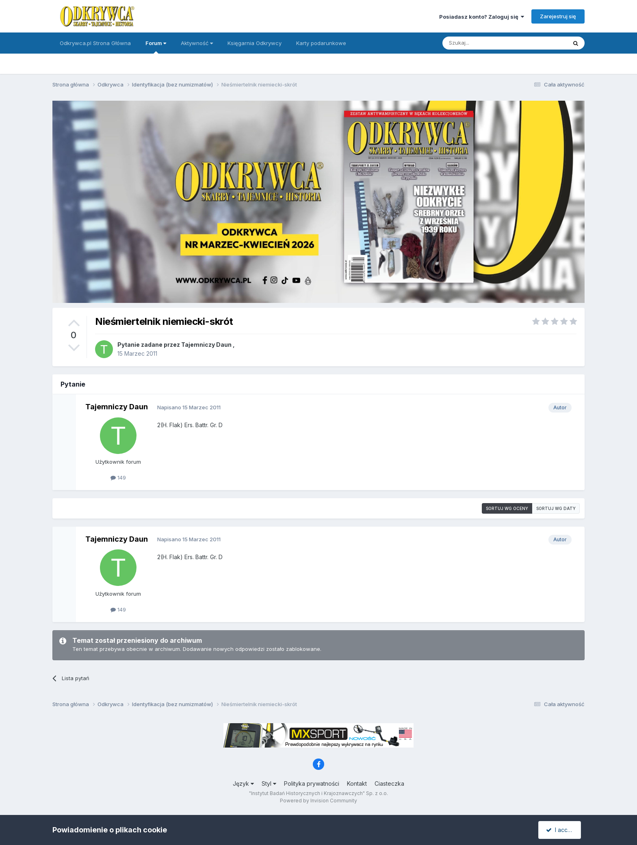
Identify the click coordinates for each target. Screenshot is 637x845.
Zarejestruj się (558, 16)
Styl (269, 783)
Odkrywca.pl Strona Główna (95, 43)
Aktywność (197, 43)
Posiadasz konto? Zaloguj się (481, 16)
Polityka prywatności (311, 783)
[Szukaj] (484, 43)
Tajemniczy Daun (206, 344)
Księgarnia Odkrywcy (255, 43)
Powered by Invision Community (318, 800)
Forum (155, 47)
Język (243, 783)
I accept (561, 829)
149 (118, 477)
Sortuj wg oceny (507, 508)
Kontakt (357, 783)
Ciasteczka (389, 783)
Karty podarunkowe (321, 43)
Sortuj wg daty (556, 508)
